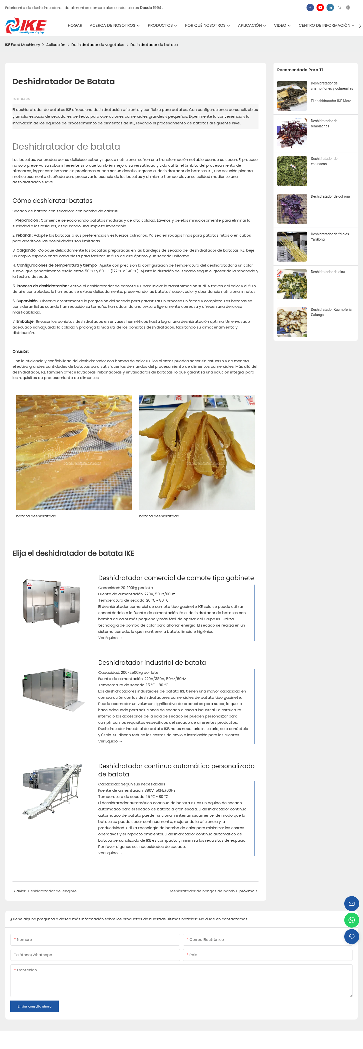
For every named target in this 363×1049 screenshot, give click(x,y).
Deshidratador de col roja (330, 196)
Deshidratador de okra (328, 272)
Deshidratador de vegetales (98, 44)
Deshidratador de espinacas (324, 161)
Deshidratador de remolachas (324, 123)
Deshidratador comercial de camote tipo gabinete (176, 578)
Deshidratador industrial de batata (152, 662)
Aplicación (55, 44)
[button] (360, 25)
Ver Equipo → (110, 637)
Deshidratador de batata (154, 44)
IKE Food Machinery (22, 44)
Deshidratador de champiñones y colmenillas (332, 85)
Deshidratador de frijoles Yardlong (330, 236)
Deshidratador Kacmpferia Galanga (331, 312)
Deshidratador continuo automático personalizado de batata (176, 770)
